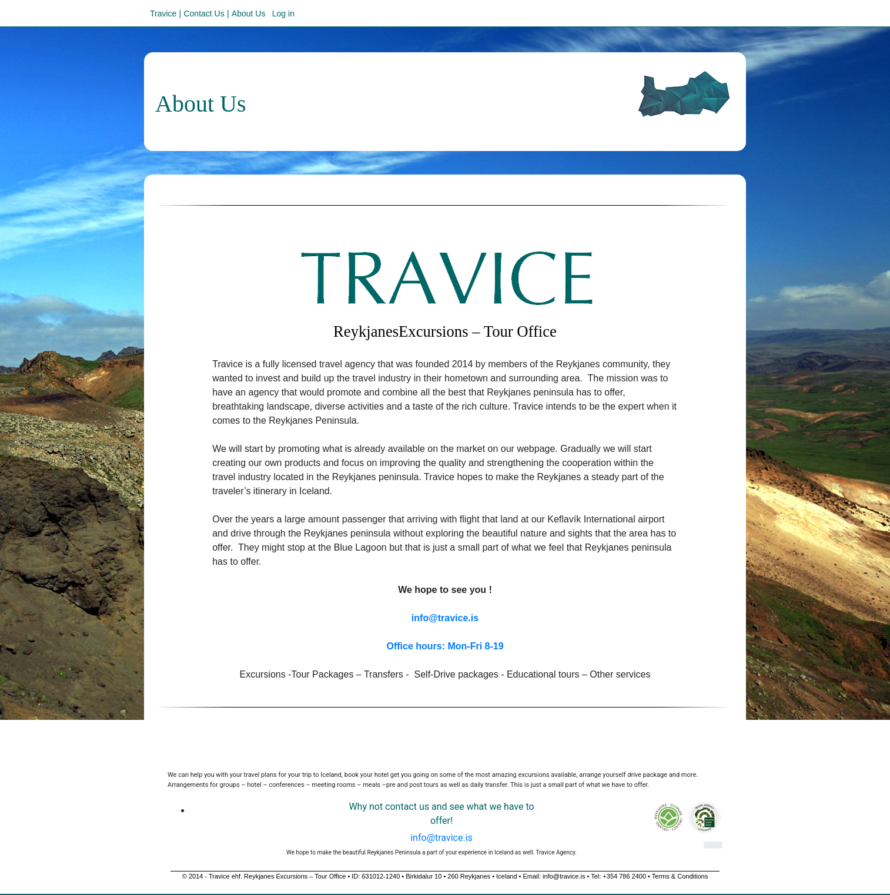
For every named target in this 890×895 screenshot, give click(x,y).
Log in (283, 13)
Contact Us (203, 13)
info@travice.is (441, 837)
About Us (249, 13)
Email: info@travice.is (554, 876)
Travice (163, 13)
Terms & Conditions (680, 876)
